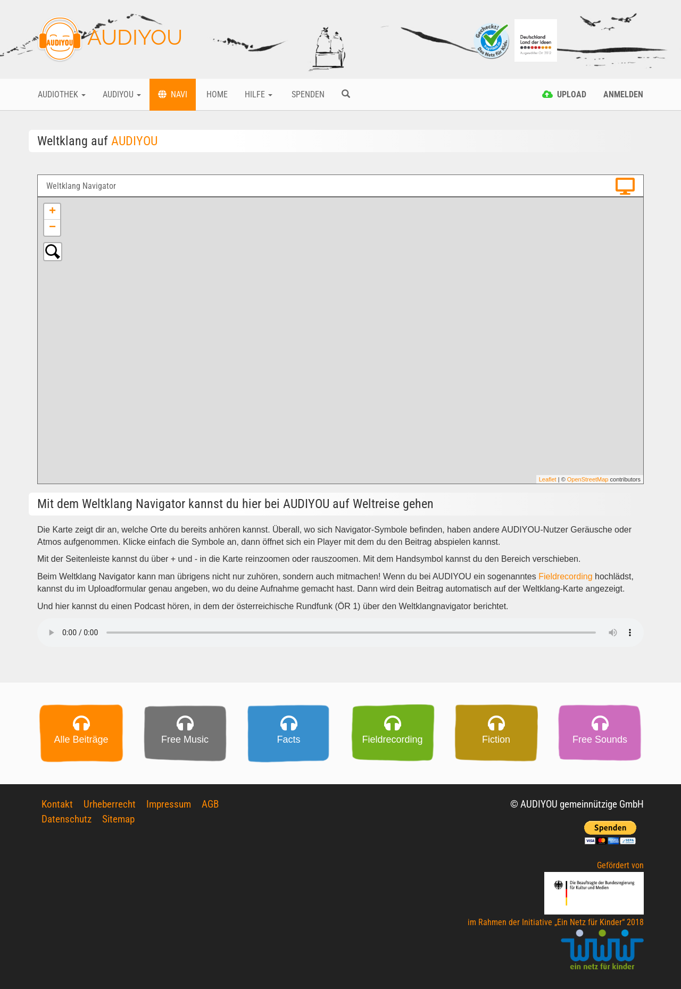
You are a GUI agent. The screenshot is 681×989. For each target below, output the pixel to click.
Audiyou (122, 94)
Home (216, 94)
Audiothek (62, 94)
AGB (210, 804)
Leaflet (548, 479)
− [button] (52, 228)
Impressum (168, 804)
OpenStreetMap (588, 479)
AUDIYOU (109, 39)
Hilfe (258, 94)
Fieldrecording (565, 576)
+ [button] (52, 212)
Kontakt (57, 804)
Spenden (307, 94)
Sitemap (118, 819)
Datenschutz (66, 819)
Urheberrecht (110, 804)
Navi (172, 94)
